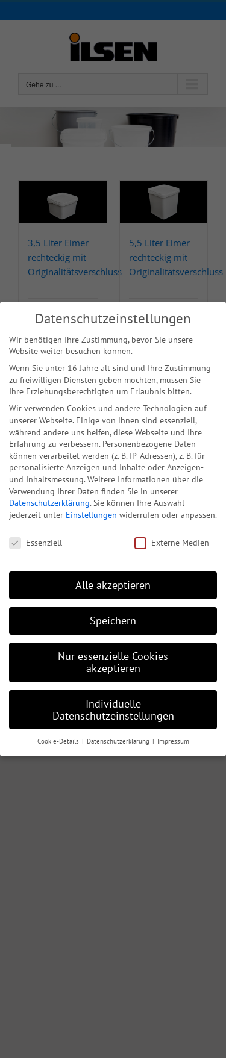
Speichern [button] (113, 620)
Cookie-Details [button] (59, 741)
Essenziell (35, 542)
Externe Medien (171, 542)
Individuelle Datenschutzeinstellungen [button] (113, 709)
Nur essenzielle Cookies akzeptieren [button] (113, 662)
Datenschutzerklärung (49, 502)
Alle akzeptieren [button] (113, 585)
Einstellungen (91, 514)
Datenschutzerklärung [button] (119, 741)
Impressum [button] (173, 741)
